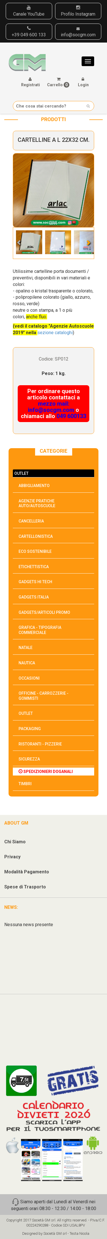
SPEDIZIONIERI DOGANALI (46, 771)
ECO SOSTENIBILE (35, 551)
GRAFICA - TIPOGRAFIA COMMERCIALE (40, 630)
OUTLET (21, 473)
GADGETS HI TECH (35, 582)
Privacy (12, 856)
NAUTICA (27, 663)
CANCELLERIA (31, 521)
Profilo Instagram (78, 11)
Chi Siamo (15, 841)
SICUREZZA (29, 759)
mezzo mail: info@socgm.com (51, 406)
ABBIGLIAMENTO (34, 485)
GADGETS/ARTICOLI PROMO (44, 612)
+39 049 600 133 (29, 31)
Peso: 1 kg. (54, 373)
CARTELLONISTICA (36, 536)
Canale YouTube (29, 11)
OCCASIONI (29, 678)
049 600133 (71, 416)
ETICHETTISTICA (34, 566)
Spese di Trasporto (25, 887)
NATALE (26, 647)
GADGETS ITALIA (34, 597)
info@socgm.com (78, 32)
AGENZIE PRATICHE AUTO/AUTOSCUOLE (37, 503)
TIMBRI (25, 783)
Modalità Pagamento (26, 872)
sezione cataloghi (55, 332)
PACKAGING (30, 728)
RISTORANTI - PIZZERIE (40, 744)
